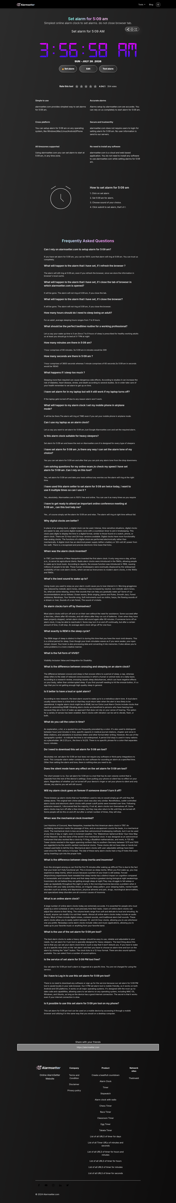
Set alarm (68, 68)
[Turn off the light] (158, 5)
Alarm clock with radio (105, 1099)
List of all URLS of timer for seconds (105, 1173)
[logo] (25, 4)
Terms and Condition (74, 1076)
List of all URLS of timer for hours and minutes (106, 1153)
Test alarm (108, 68)
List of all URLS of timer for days (105, 1136)
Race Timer (105, 1112)
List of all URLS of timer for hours (106, 1161)
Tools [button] (141, 4)
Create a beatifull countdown (105, 1075)
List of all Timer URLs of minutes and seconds (105, 1144)
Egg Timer (105, 1124)
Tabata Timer (105, 1130)
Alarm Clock (105, 1081)
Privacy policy (74, 1090)
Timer (105, 1087)
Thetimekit (134, 1078)
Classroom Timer (105, 1118)
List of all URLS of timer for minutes (106, 1167)
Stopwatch (105, 1093)
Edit (88, 68)
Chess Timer (105, 1106)
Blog (151, 4)
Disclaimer (74, 1084)
